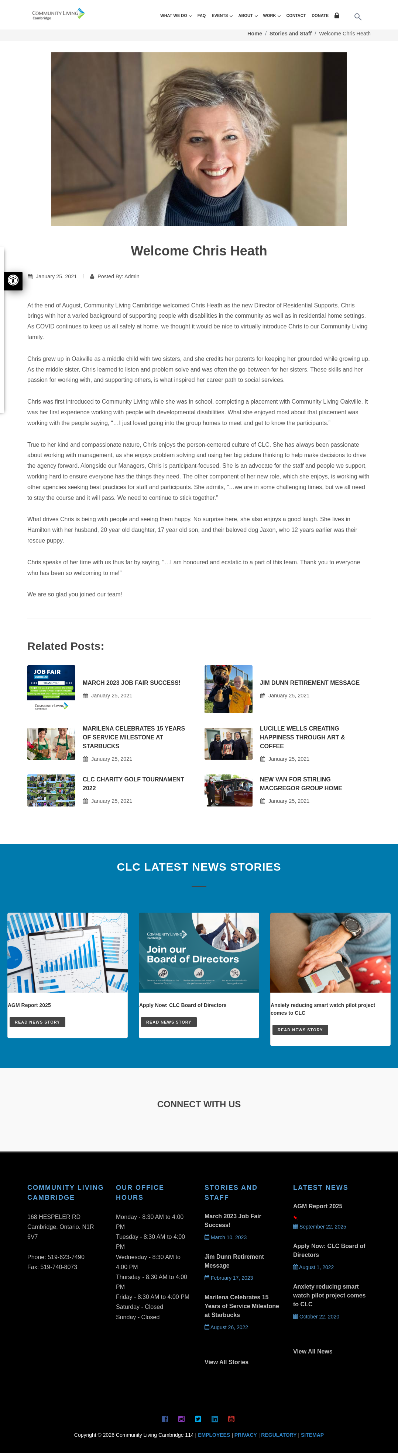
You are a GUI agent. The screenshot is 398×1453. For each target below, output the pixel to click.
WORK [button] (272, 15)
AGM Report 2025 (317, 1206)
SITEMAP (312, 1435)
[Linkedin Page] (214, 1418)
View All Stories (226, 1362)
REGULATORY (278, 1435)
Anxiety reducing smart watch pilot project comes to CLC (329, 1295)
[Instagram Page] (181, 1418)
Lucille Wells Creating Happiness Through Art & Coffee (302, 737)
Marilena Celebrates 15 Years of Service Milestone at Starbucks (134, 737)
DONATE (320, 15)
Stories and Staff (291, 33)
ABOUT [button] (247, 15)
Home (254, 33)
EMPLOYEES (214, 1435)
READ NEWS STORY (37, 1022)
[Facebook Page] (165, 1418)
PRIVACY (245, 1435)
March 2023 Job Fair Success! (132, 683)
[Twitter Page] (198, 1418)
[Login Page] (338, 16)
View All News (313, 1351)
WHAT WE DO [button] (176, 15)
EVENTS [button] (222, 15)
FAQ (202, 15)
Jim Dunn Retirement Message (310, 683)
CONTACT (296, 15)
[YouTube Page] (231, 1418)
